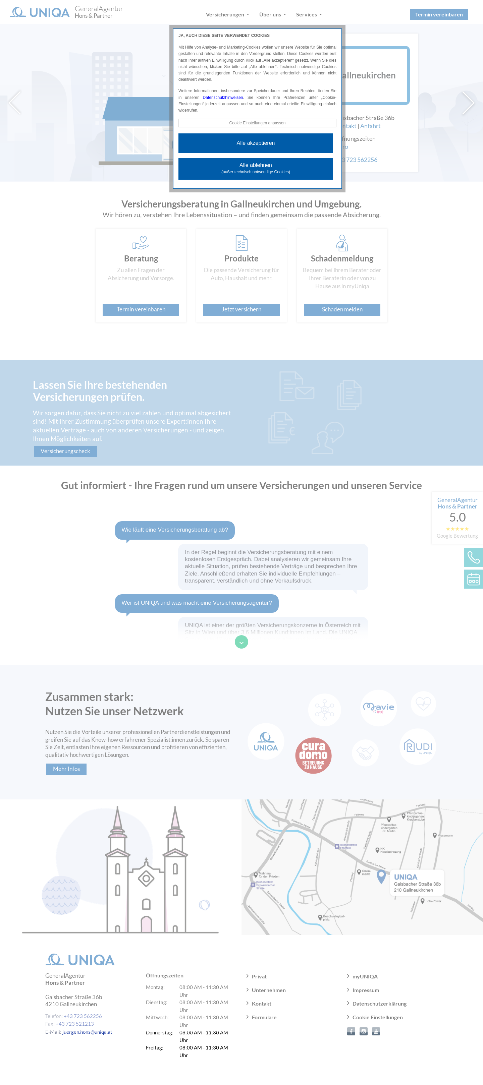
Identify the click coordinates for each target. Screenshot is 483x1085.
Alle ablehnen (255, 168)
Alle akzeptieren (256, 143)
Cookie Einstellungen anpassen (257, 123)
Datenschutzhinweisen (223, 97)
